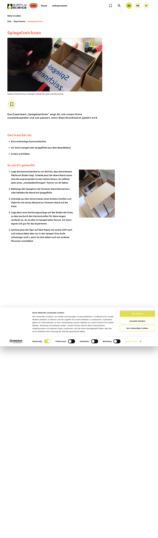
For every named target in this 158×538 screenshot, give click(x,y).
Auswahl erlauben (137, 513)
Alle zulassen (137, 505)
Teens (44, 5)
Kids (33, 5)
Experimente (19, 21)
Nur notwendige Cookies (137, 520)
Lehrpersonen (59, 5)
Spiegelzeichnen (35, 21)
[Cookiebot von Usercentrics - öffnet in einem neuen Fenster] (16, 533)
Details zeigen (131, 533)
